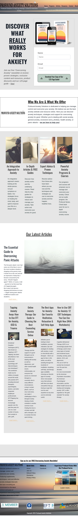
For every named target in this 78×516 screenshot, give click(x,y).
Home (46, 6)
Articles (58, 6)
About (76, 6)
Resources (64, 6)
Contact (71, 6)
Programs (52, 6)
